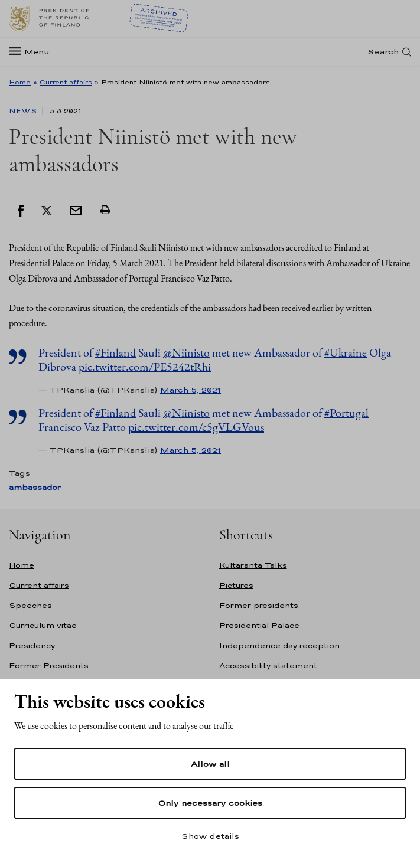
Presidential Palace (259, 625)
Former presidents (258, 605)
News (24, 111)
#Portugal (346, 412)
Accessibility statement (268, 665)
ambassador (35, 487)
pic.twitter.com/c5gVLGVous (196, 426)
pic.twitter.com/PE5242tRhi (145, 366)
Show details (210, 835)
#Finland (115, 352)
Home (20, 82)
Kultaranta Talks (253, 565)
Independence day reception (279, 645)
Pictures (236, 585)
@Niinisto (186, 352)
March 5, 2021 (190, 389)
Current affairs (66, 82)
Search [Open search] (383, 51)
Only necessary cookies (210, 802)
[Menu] (33, 52)
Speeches (30, 605)
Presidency (32, 645)
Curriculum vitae (43, 625)
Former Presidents (49, 665)
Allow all (210, 763)
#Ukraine (345, 352)
